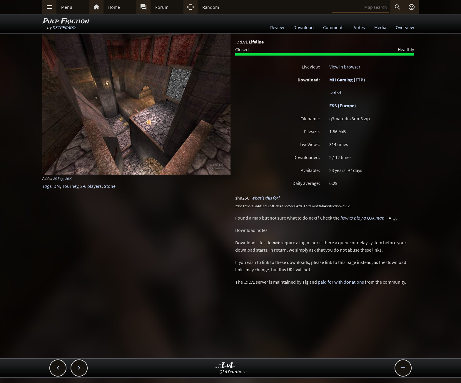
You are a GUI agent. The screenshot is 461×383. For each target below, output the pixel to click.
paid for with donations (341, 282)
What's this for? (265, 198)
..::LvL (335, 93)
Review (277, 27)
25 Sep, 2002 (62, 178)
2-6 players (91, 186)
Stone (110, 186)
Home (114, 7)
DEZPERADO (64, 27)
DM (57, 186)
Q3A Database (233, 371)
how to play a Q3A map (362, 218)
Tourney (70, 186)
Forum (161, 7)
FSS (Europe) (342, 105)
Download (303, 27)
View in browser (344, 67)
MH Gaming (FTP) (347, 80)
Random (210, 7)
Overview (405, 27)
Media (380, 27)
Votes (359, 27)
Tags (46, 186)
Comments (334, 27)
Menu (66, 7)
